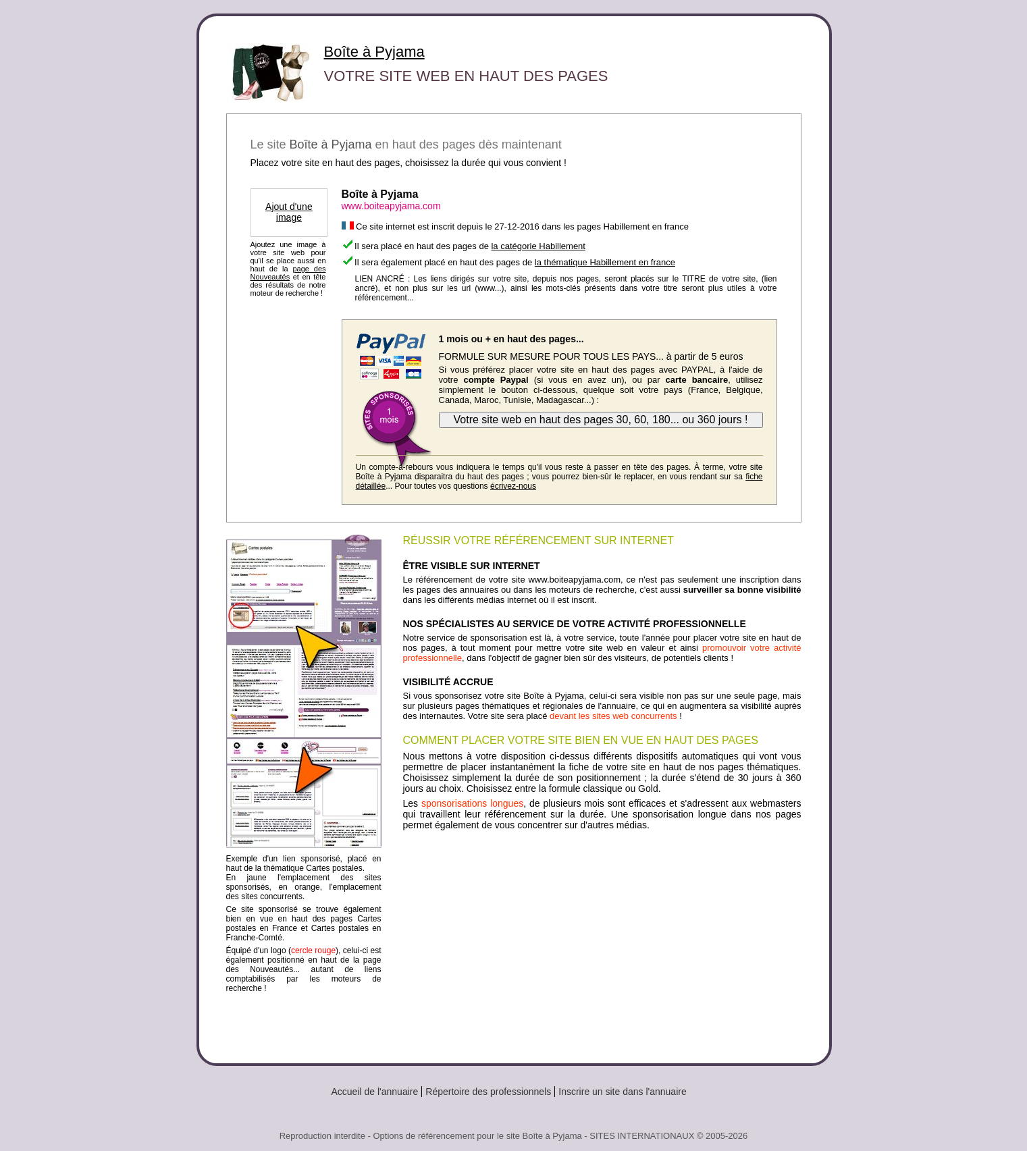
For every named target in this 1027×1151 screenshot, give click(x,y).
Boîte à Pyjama (374, 51)
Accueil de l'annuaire (375, 1091)
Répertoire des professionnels (488, 1091)
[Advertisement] (602, 941)
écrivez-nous (513, 486)
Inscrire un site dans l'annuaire (622, 1091)
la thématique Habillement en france (605, 262)
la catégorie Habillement (538, 246)
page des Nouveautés (288, 273)
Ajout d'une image (289, 212)
